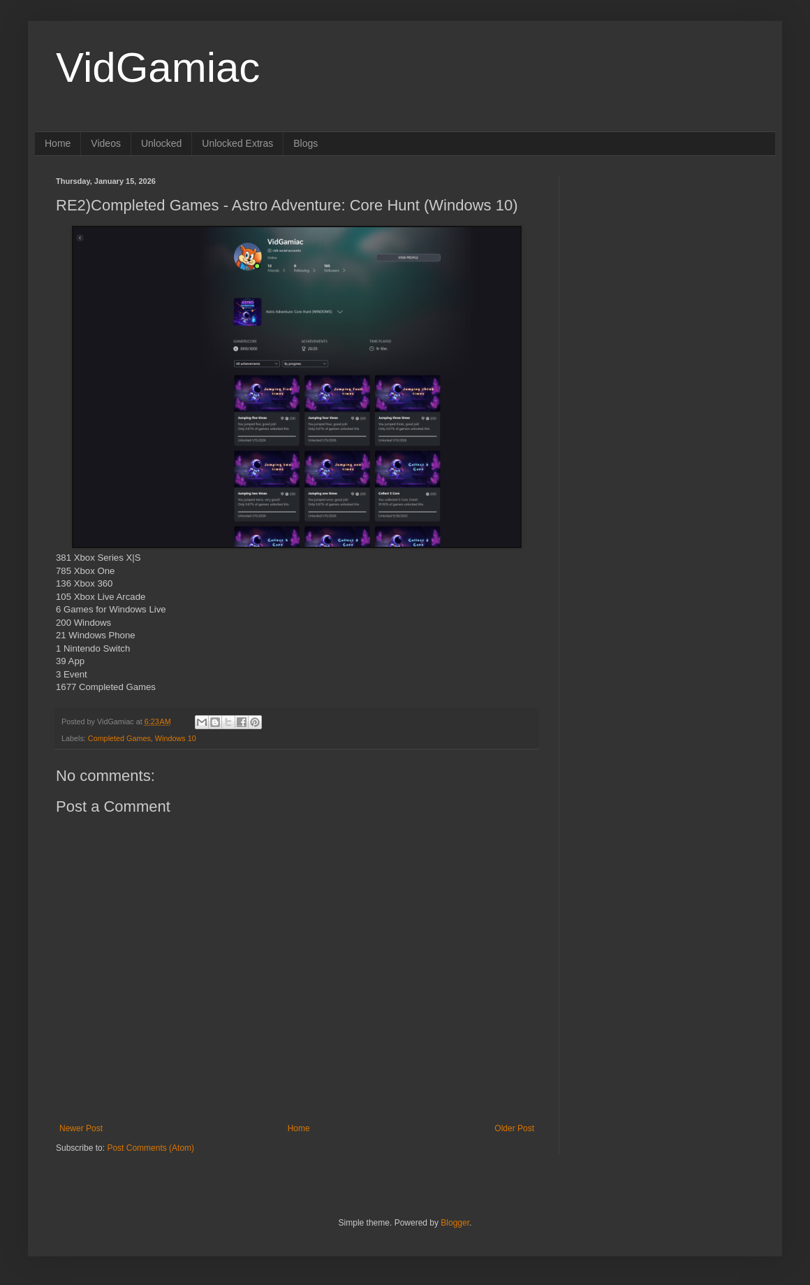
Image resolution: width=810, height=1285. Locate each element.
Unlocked (161, 143)
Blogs (305, 143)
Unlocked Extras (237, 143)
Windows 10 (175, 738)
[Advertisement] (667, 264)
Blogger (455, 1223)
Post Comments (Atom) (150, 1148)
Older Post (514, 1128)
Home (58, 143)
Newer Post (81, 1128)
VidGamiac (158, 67)
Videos (106, 143)
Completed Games (119, 738)
